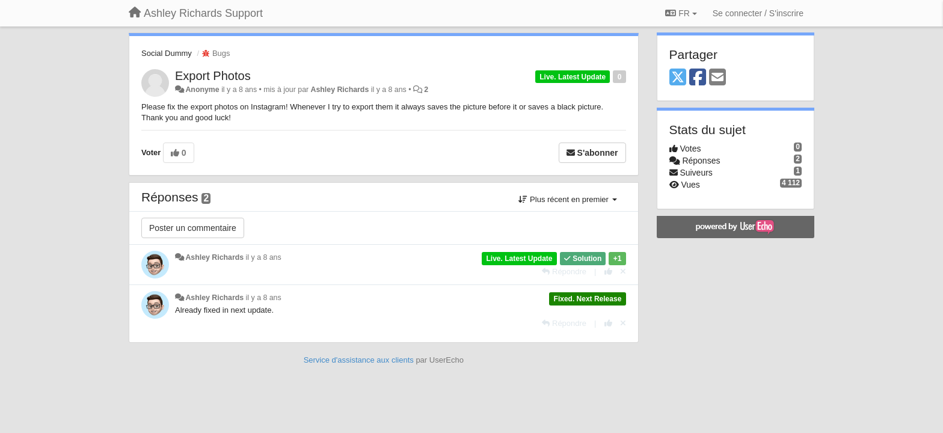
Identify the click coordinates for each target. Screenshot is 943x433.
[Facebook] (697, 77)
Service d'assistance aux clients (359, 359)
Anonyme (202, 89)
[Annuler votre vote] (623, 271)
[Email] (717, 77)
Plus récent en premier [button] (567, 199)
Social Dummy (166, 53)
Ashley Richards (340, 89)
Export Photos (213, 75)
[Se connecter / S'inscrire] (758, 13)
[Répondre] (564, 271)
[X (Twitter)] (677, 77)
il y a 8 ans (263, 257)
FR (680, 13)
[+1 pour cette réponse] (608, 271)
